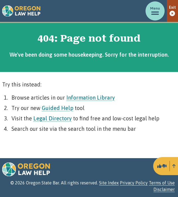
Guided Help (57, 108)
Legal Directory (52, 118)
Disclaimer (164, 189)
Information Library (90, 97)
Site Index (109, 182)
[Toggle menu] (155, 11)
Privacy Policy (134, 182)
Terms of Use (162, 182)
